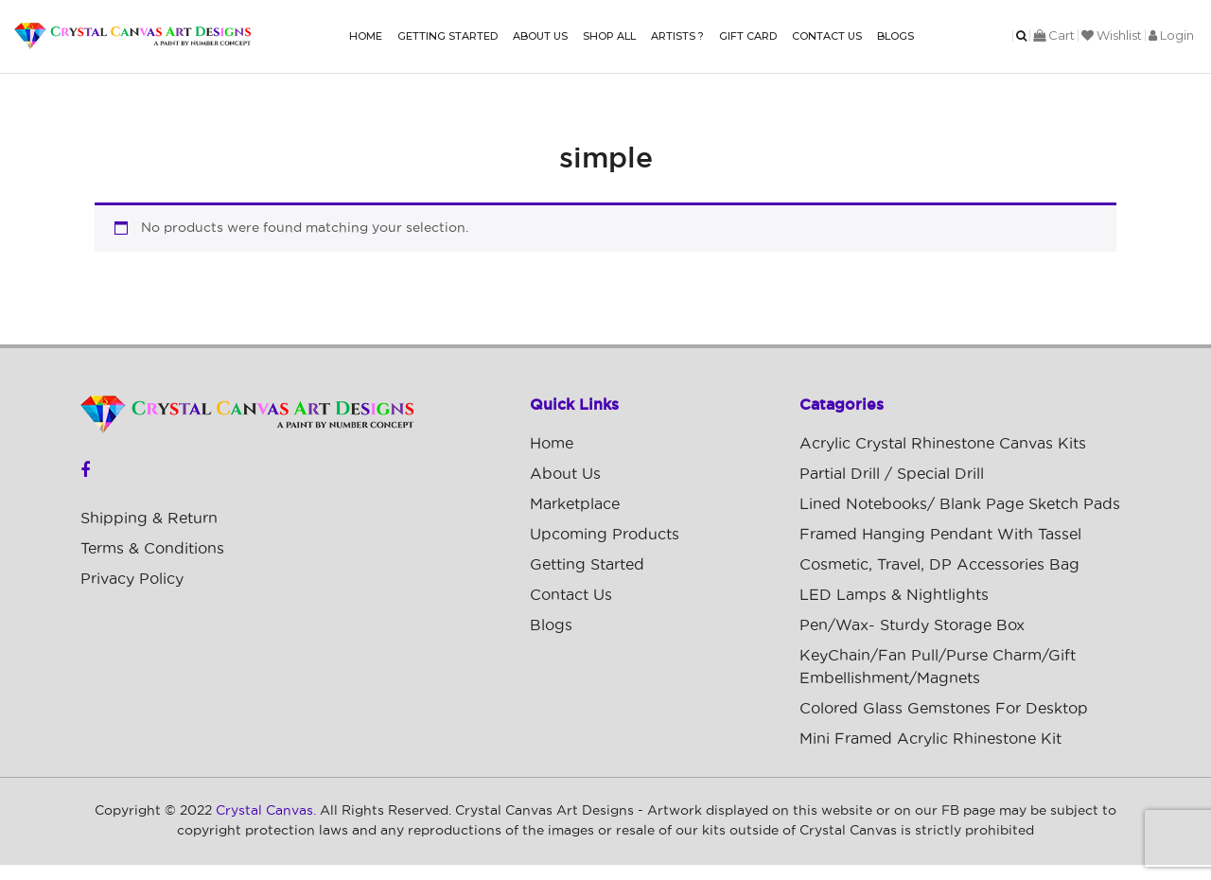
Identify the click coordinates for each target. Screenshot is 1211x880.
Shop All (609, 36)
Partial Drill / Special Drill (891, 474)
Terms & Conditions (152, 548)
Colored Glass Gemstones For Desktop (943, 708)
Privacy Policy (132, 579)
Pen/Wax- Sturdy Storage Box (912, 625)
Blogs (895, 36)
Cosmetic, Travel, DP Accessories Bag (939, 564)
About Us (540, 36)
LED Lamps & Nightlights (894, 595)
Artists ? (677, 36)
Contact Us (827, 36)
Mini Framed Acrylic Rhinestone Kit (930, 739)
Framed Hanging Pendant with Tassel (940, 534)
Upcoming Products (604, 534)
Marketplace (575, 504)
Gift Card (748, 36)
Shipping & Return (149, 518)
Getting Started (447, 36)
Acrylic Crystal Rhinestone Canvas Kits (942, 443)
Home (365, 36)
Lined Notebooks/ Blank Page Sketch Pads (959, 504)
